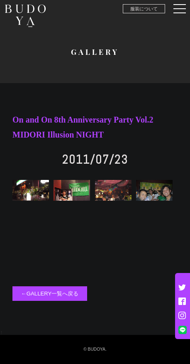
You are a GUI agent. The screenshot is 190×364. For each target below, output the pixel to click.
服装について (144, 8)
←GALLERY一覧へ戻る (50, 293)
